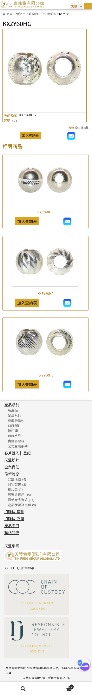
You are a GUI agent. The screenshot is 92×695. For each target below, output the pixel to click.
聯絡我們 (11, 532)
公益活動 (14, 479)
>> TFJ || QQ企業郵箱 (19, 568)
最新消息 (11, 473)
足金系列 (14, 415)
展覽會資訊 (16, 494)
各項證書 (14, 484)
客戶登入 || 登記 (17, 452)
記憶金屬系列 (18, 446)
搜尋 (23, 688)
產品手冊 (11, 525)
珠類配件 (34, 14)
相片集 (13, 489)
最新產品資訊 (18, 499)
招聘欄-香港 (14, 518)
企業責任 (11, 466)
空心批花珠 (49, 14)
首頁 (9, 14)
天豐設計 (11, 459)
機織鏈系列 (16, 420)
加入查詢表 (30, 135)
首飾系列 (14, 435)
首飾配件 (20, 14)
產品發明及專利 (19, 504)
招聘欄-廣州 (14, 511)
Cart (60, 686)
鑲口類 (13, 430)
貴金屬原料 (16, 440)
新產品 (13, 410)
